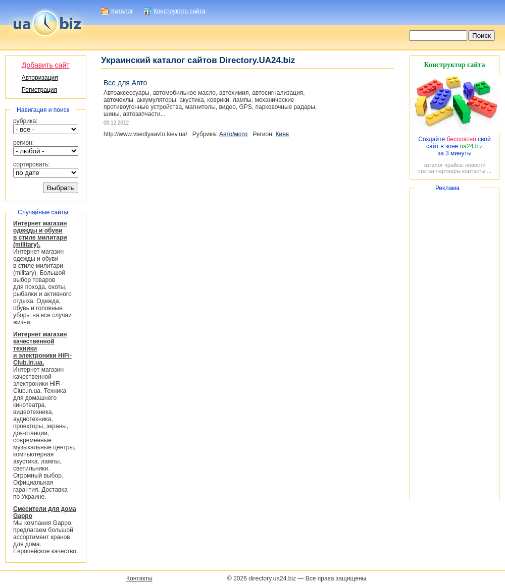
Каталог (122, 11)
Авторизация (40, 77)
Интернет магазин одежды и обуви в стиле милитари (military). (40, 234)
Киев (282, 134)
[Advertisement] (454, 344)
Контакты (139, 578)
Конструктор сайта (180, 11)
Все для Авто (125, 83)
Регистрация (39, 89)
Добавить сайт (46, 65)
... (489, 171)
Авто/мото (233, 134)
